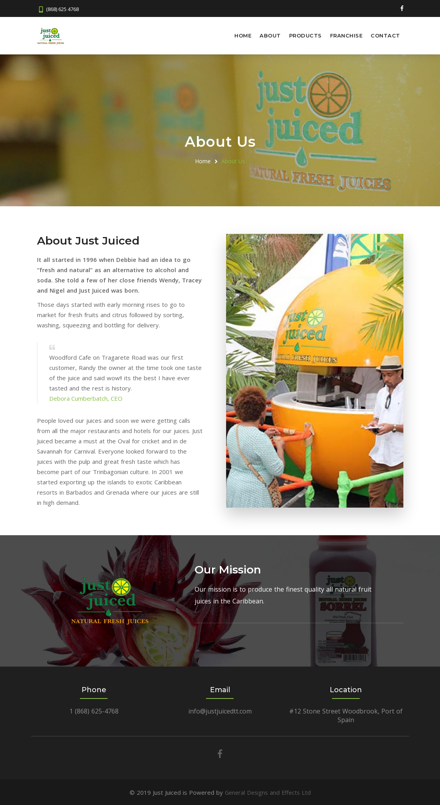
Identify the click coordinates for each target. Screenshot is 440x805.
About (270, 35)
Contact (385, 35)
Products (305, 35)
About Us (233, 160)
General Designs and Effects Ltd (267, 792)
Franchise (346, 35)
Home (242, 35)
